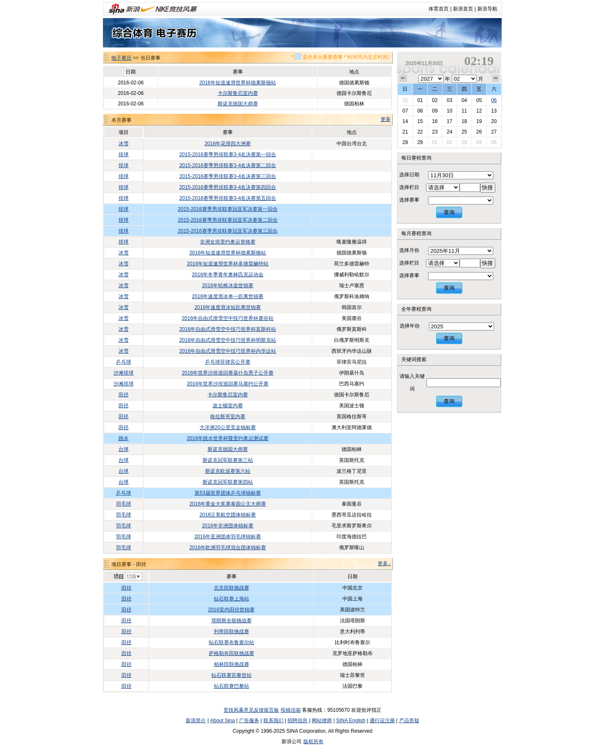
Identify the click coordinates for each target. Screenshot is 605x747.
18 (464, 121)
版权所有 (313, 741)
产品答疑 (409, 720)
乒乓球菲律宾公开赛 (227, 362)
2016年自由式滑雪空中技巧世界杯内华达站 (227, 351)
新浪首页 (463, 9)
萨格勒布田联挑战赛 (231, 653)
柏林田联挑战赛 (231, 664)
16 (434, 121)
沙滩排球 (123, 373)
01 (420, 100)
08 (420, 111)
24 (449, 132)
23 (434, 132)
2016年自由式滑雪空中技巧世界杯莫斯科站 (227, 329)
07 (405, 111)
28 (405, 142)
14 (405, 121)
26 (478, 132)
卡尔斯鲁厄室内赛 (238, 93)
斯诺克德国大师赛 (238, 104)
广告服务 (249, 720)
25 (464, 132)
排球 (123, 154)
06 (494, 100)
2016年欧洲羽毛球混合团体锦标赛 (227, 547)
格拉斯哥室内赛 (227, 416)
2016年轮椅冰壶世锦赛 (228, 285)
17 (449, 121)
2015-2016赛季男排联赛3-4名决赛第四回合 (227, 187)
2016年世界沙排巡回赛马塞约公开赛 (228, 384)
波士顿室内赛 (228, 406)
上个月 (403, 78)
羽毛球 (123, 504)
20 (494, 121)
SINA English (351, 720)
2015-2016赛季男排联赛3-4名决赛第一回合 (227, 154)
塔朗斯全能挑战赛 (231, 621)
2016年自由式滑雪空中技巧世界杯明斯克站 (227, 340)
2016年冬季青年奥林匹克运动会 (228, 275)
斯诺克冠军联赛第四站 (228, 482)
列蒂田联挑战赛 (231, 631)
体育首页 (439, 9)
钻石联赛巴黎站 (231, 686)
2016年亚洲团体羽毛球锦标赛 (228, 537)
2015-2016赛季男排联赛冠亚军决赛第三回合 (227, 231)
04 (464, 100)
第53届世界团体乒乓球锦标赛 (227, 493)
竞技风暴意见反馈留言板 (251, 710)
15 (420, 121)
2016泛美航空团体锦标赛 (228, 515)
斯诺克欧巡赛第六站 (227, 471)
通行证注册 (382, 720)
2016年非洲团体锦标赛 (228, 526)
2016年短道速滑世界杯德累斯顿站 (237, 83)
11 (464, 111)
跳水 (123, 438)
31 (405, 100)
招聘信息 (297, 720)
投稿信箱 (291, 710)
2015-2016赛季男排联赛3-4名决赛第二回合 (227, 165)
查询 (449, 212)
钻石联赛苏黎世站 (231, 675)
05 (478, 100)
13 (494, 111)
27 (494, 132)
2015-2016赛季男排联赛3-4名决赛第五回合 (227, 198)
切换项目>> (127, 577)
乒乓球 (123, 362)
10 (449, 111)
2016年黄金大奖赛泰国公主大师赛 (227, 504)
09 (434, 111)
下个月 (496, 78)
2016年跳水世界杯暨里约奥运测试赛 (228, 438)
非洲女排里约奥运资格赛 (227, 242)
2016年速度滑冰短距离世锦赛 (228, 307)
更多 (386, 119)
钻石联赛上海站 (231, 599)
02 (434, 100)
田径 (123, 395)
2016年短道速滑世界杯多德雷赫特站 (228, 264)
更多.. (384, 563)
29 (420, 142)
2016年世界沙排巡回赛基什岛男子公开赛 (228, 373)
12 (478, 111)
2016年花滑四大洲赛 (228, 144)
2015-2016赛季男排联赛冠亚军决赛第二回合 (227, 220)
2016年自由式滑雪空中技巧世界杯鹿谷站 (228, 318)
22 (420, 132)
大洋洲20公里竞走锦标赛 (227, 427)
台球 (123, 449)
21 (405, 132)
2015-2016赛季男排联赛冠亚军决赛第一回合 (227, 209)
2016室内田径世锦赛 (231, 610)
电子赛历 (121, 58)
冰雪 (123, 144)
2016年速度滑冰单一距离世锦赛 (228, 296)
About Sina (222, 720)
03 (449, 100)
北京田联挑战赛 (231, 588)
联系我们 (273, 720)
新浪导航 (487, 9)
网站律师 (322, 720)
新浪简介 (196, 720)
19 (478, 121)
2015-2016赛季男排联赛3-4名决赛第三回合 (227, 176)
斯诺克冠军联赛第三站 (228, 460)
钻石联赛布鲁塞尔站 (231, 642)
